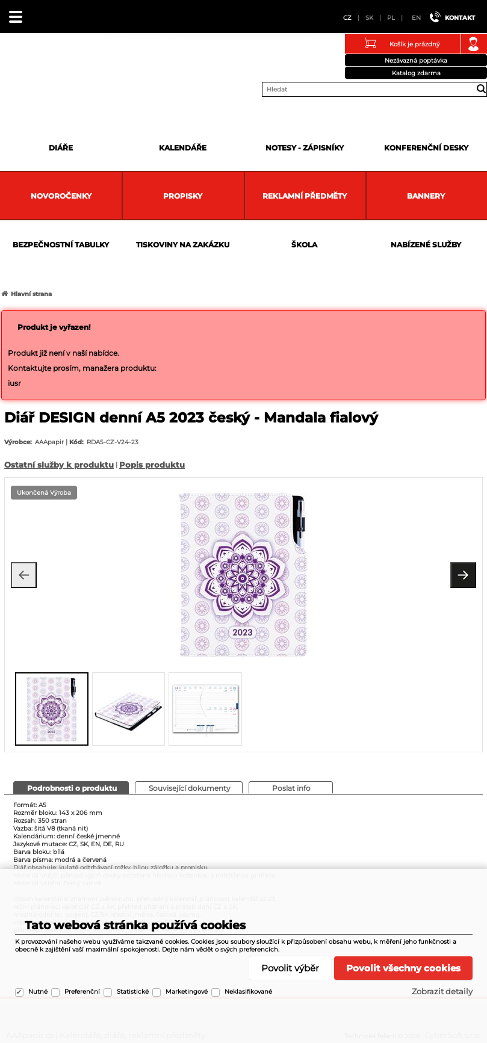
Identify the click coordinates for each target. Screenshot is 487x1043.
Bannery (426, 195)
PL (391, 18)
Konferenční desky (426, 147)
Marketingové (187, 991)
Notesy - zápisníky (304, 147)
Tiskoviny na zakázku (182, 244)
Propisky (182, 195)
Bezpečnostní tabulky (61, 244)
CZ (347, 18)
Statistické (133, 991)
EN (416, 18)
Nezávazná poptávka (416, 60)
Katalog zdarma (416, 73)
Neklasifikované (248, 991)
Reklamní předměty (304, 195)
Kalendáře (182, 147)
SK (369, 18)
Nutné (38, 991)
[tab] (71, 787)
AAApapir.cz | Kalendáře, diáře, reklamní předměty (25, 62)
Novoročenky (61, 195)
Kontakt (460, 18)
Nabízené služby (426, 244)
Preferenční (82, 991)
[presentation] (22, 708)
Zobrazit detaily (442, 991)
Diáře (61, 147)
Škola (304, 244)
